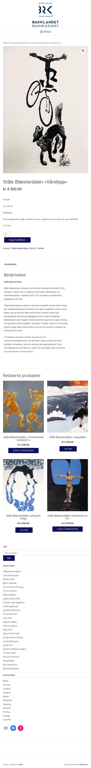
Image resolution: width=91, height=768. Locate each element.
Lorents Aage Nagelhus (14, 602)
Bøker (6, 680)
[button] (83, 50)
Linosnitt (7, 719)
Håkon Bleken (9, 594)
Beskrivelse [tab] (10, 264)
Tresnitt (40, 248)
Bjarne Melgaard (11, 668)
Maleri (6, 696)
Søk (9, 558)
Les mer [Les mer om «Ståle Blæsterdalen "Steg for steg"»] (24, 530)
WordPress (84, 764)
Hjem (5, 43)
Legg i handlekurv (17, 240)
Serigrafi (7, 692)
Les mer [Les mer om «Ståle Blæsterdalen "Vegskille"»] (68, 448)
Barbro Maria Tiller (11, 598)
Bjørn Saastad (9, 583)
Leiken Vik (7, 645)
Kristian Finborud (11, 656)
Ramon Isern (9, 579)
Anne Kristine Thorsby (13, 587)
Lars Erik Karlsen (11, 575)
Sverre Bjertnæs (10, 606)
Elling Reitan (8, 660)
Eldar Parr (7, 629)
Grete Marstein (10, 614)
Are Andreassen (10, 641)
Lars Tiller (7, 618)
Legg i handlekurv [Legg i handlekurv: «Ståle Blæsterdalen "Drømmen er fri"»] (67, 529)
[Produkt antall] (6, 234)
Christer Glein (9, 652)
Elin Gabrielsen (10, 664)
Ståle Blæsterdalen (19, 43)
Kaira (21, 764)
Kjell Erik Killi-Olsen (11, 610)
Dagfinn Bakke (10, 621)
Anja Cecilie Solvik (11, 633)
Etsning (6, 711)
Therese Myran (10, 625)
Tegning (6, 704)
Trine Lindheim (10, 590)
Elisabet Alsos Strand (13, 637)
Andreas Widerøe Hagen (14, 649)
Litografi (7, 688)
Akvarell (7, 708)
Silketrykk (7, 700)
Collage (6, 715)
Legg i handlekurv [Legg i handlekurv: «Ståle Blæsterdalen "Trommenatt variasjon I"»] (23, 450)
